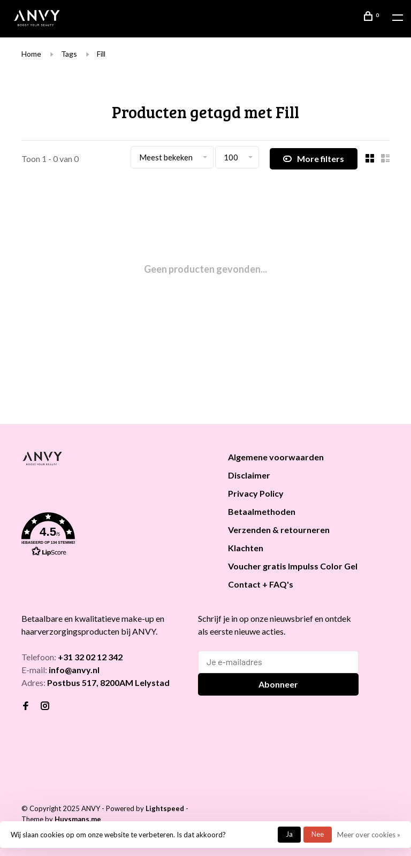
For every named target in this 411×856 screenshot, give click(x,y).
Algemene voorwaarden (276, 457)
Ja (289, 834)
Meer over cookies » (368, 834)
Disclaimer (249, 475)
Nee (317, 834)
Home (31, 53)
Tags (69, 53)
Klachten (245, 548)
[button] (111, 536)
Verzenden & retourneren (279, 530)
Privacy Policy (256, 493)
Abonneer (278, 684)
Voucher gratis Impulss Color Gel (292, 566)
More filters (313, 158)
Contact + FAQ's (260, 584)
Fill (101, 53)
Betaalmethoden (261, 511)
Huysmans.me (78, 819)
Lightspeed (165, 808)
